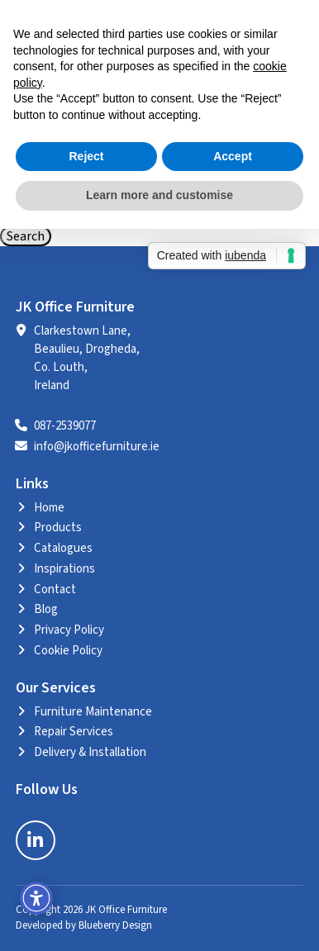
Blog (46, 609)
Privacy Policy (69, 630)
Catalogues (63, 548)
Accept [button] (232, 156)
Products (58, 527)
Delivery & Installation (90, 752)
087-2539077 (65, 426)
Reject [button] (86, 156)
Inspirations (64, 569)
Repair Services (73, 731)
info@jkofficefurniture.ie (97, 446)
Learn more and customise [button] (159, 195)
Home (49, 507)
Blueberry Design (115, 925)
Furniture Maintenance (93, 711)
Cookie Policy (68, 650)
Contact (55, 589)
